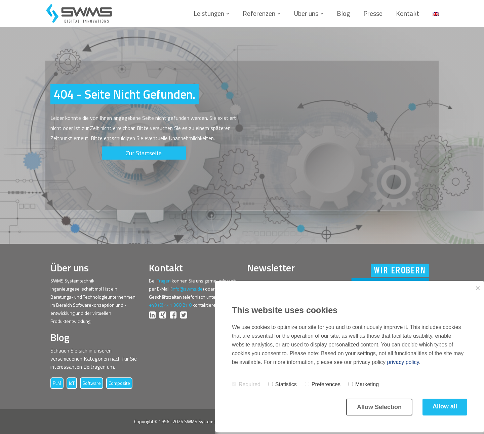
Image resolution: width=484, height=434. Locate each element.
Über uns (306, 13)
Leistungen (209, 13)
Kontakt (407, 13)
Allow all (445, 406)
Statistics (283, 384)
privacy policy (403, 362)
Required (246, 384)
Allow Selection (379, 407)
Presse (372, 13)
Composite (119, 383)
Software (91, 383)
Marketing (364, 384)
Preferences (322, 384)
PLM (57, 383)
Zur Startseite (144, 153)
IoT (72, 383)
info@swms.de (187, 288)
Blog (343, 13)
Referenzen (259, 13)
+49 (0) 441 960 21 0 (170, 304)
